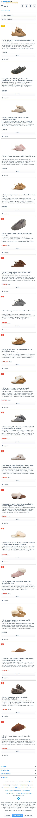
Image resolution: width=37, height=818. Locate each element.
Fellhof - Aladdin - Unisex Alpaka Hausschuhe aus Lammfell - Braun (18, 41)
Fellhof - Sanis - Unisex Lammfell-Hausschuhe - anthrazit (17, 234)
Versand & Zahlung (15, 788)
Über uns (32, 788)
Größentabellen (26, 790)
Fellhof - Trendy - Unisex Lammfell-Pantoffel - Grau (18, 311)
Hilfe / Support (9, 790)
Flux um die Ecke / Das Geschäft (23, 793)
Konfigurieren (28, 815)
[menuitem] (4, 6)
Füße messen (17, 790)
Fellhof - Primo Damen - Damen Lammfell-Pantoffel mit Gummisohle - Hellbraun (15, 389)
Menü (4, 6)
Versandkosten (29, 781)
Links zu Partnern (10, 793)
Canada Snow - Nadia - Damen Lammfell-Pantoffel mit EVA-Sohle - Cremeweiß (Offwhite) (18, 543)
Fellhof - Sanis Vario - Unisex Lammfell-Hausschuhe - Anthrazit (14, 698)
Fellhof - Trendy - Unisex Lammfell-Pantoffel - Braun (16, 737)
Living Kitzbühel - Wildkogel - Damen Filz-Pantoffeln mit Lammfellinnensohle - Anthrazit (17, 79)
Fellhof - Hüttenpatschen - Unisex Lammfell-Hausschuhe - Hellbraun (16, 621)
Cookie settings (7, 785)
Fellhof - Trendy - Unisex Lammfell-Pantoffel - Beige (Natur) (18, 195)
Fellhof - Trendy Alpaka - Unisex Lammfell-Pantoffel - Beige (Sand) (15, 118)
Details (25, 55)
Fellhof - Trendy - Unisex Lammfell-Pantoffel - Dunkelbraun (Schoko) (16, 273)
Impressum (15, 785)
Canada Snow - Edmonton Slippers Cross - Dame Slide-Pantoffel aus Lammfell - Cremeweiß (17, 466)
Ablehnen (7, 815)
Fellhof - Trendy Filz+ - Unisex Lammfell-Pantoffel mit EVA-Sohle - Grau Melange (18, 427)
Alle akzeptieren (17, 815)
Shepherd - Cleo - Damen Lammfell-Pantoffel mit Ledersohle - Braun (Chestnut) (17, 659)
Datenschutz (25, 788)
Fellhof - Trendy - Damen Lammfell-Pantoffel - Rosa (18, 156)
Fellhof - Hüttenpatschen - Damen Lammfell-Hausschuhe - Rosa (16, 582)
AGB (32, 785)
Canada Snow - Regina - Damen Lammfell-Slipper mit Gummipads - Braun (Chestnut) (18, 505)
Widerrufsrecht (5, 788)
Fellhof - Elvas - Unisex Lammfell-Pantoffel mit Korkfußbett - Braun (17, 350)
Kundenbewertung (24, 785)
